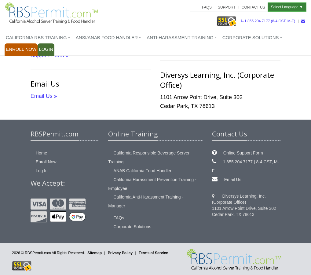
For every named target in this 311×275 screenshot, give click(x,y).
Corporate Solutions (250, 37)
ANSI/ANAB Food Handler (107, 37)
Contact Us (253, 7)
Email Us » (44, 96)
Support (227, 7)
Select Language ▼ (287, 7)
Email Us (232, 179)
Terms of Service (153, 253)
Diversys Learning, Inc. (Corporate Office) (239, 199)
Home (41, 153)
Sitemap (94, 253)
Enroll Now (21, 49)
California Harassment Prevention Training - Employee (152, 184)
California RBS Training (36, 37)
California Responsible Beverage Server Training (148, 157)
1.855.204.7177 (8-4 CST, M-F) (268, 21)
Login (46, 49)
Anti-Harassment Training (180, 37)
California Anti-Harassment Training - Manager (145, 201)
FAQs (207, 7)
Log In (42, 170)
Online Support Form (243, 153)
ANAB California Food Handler (142, 170)
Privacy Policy (120, 253)
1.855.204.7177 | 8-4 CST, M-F (245, 166)
